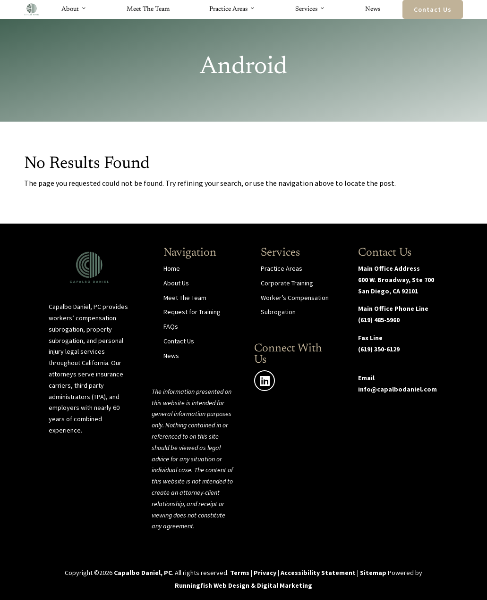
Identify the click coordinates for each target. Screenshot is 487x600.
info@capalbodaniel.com (397, 389)
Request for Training (192, 312)
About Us (176, 283)
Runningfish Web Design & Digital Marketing (243, 585)
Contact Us (433, 9)
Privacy (265, 572)
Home (171, 268)
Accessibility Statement (318, 572)
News (372, 9)
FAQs (170, 326)
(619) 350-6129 (379, 349)
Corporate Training (287, 283)
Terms (239, 572)
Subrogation (278, 312)
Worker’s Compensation (295, 297)
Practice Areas (232, 9)
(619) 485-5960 (379, 320)
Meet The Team (148, 9)
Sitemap (373, 572)
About (74, 9)
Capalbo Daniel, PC (143, 572)
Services (310, 9)
